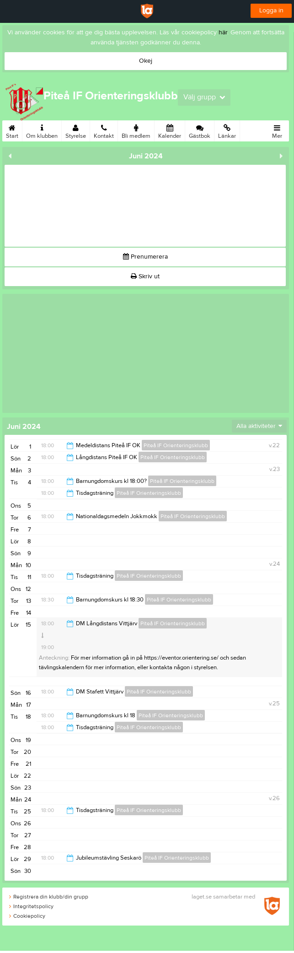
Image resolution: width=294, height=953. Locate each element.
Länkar (227, 130)
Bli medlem (136, 130)
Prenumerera (145, 257)
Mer (277, 130)
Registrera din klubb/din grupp (48, 896)
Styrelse (75, 130)
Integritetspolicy (31, 906)
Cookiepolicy (27, 916)
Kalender (169, 130)
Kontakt (104, 130)
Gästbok (199, 130)
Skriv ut (145, 276)
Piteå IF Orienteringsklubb (176, 445)
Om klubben (42, 130)
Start (12, 130)
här (223, 32)
